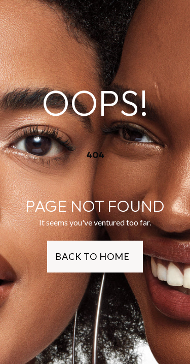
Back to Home (92, 256)
